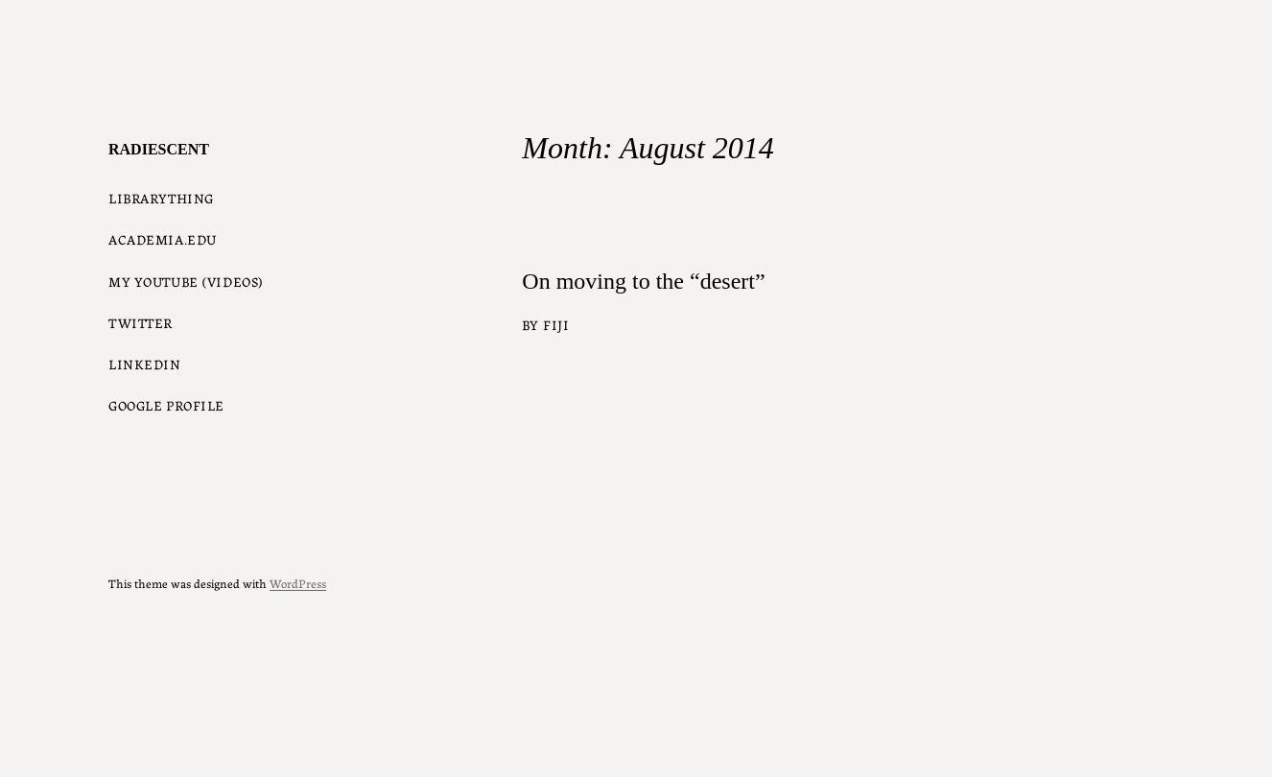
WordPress (298, 583)
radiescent (158, 149)
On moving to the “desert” (643, 281)
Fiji (556, 324)
